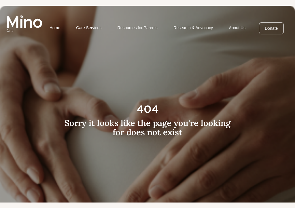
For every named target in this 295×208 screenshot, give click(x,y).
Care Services (88, 27)
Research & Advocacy (193, 27)
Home (55, 27)
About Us (237, 27)
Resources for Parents (138, 27)
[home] (24, 24)
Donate (271, 28)
